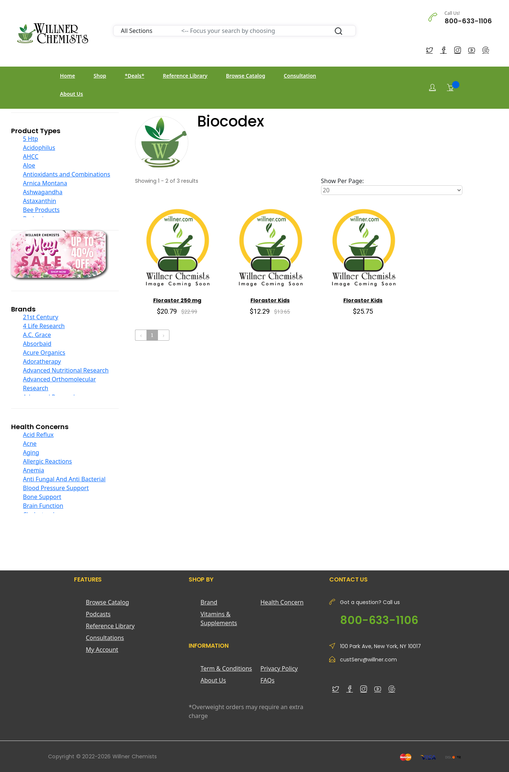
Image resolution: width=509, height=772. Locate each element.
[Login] (432, 87)
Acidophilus (39, 148)
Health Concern (282, 602)
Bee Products (41, 210)
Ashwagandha (43, 192)
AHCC (30, 156)
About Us (71, 93)
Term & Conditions (226, 668)
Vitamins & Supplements (218, 618)
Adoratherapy (42, 361)
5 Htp (30, 139)
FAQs (267, 680)
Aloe (29, 165)
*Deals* (134, 75)
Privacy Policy (279, 668)
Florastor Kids (270, 300)
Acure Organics (44, 352)
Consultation (300, 75)
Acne (30, 443)
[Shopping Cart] (450, 87)
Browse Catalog (245, 75)
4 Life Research (44, 326)
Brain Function (43, 506)
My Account (102, 649)
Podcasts (98, 614)
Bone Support (42, 497)
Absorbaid (37, 344)
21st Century (40, 317)
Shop (100, 75)
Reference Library (185, 75)
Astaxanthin (39, 201)
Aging (31, 452)
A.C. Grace (37, 335)
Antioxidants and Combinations (66, 174)
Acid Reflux (38, 435)
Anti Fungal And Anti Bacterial (64, 479)
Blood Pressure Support (56, 488)
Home (67, 75)
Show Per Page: (342, 181)
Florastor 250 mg (177, 300)
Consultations (105, 638)
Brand (208, 602)
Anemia (33, 470)
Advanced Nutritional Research (66, 370)
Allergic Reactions (47, 461)
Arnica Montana (45, 183)
